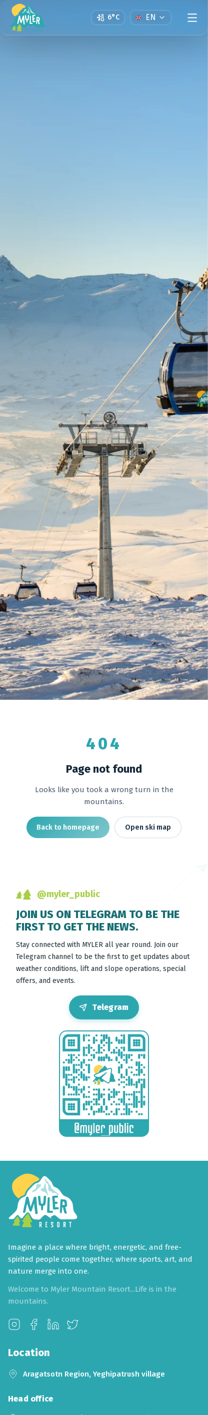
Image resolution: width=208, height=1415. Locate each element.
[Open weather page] (108, 17)
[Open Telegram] (104, 1007)
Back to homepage (68, 827)
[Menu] (192, 17)
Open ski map (148, 827)
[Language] (151, 17)
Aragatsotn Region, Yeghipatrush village (94, 1374)
